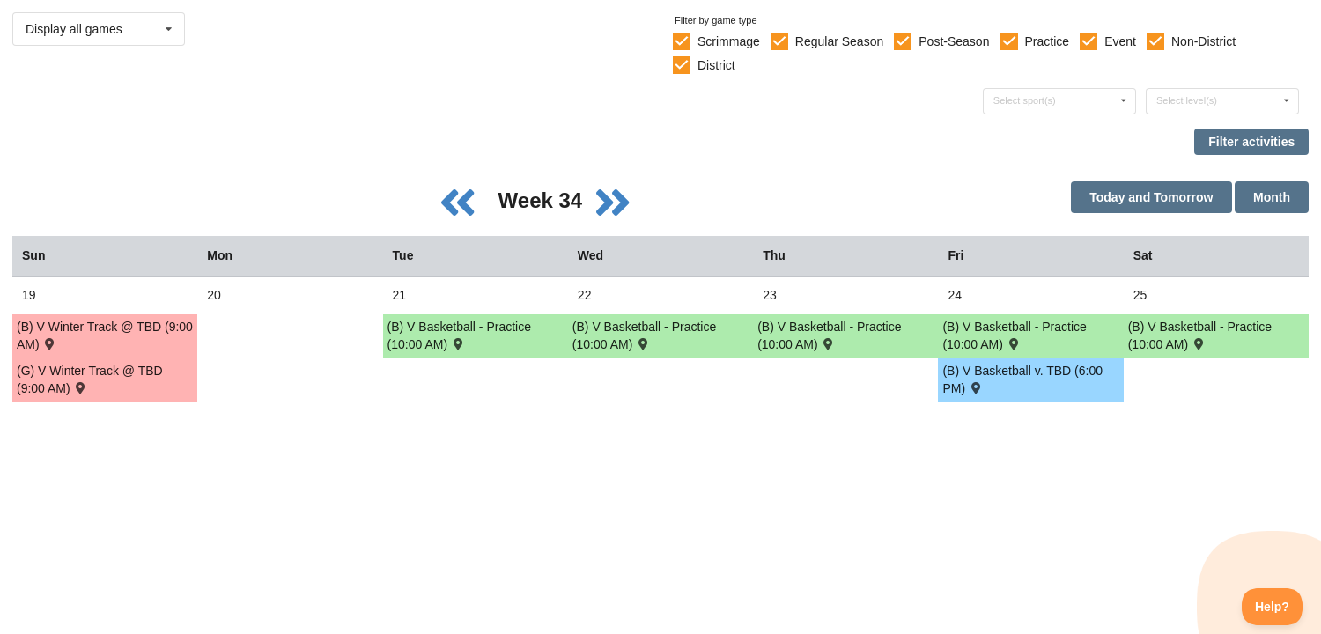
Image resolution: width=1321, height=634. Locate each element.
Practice (1047, 41)
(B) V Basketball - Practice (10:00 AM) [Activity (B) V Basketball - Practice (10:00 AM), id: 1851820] (1014, 335)
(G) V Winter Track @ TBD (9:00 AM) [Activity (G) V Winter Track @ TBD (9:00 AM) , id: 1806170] (90, 379)
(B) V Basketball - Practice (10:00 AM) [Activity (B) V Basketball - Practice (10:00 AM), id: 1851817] (644, 335)
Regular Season (839, 41)
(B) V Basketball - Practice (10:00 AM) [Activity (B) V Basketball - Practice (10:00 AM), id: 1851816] (459, 335)
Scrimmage (728, 41)
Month (1271, 197)
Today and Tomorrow (1151, 197)
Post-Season (954, 41)
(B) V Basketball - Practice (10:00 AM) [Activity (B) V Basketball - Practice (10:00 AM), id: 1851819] (1200, 335)
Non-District (1203, 41)
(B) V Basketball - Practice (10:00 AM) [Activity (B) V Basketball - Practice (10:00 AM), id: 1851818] (829, 335)
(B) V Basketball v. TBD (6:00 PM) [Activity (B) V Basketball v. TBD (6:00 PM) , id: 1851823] (1022, 379)
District (716, 65)
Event (1120, 41)
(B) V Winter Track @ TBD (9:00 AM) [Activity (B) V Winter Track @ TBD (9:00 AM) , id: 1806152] (105, 335)
